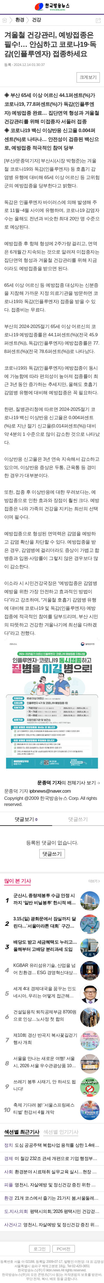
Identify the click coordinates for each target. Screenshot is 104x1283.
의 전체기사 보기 (66, 782)
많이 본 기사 (17, 881)
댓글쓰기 (78, 819)
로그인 (40, 1248)
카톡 (31, 77)
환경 (19, 19)
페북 (9, 77)
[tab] (21, 1132)
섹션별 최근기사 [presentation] (21, 1132)
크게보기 (88, 77)
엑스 (20, 77)
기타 (42, 77)
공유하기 (98, 20)
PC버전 (63, 1248)
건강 (36, 19)
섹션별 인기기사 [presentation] (60, 1132)
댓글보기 (26, 819)
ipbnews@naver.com (50, 791)
